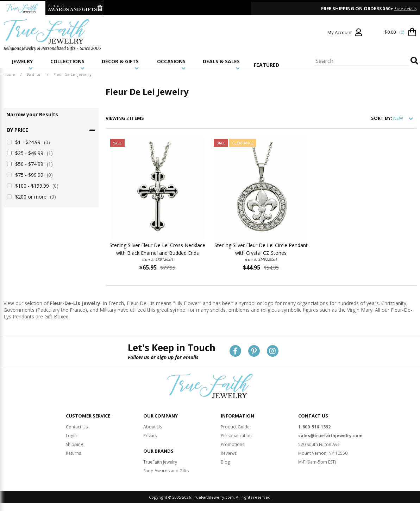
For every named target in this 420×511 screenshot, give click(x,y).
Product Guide (235, 427)
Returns (73, 453)
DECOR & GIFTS (120, 64)
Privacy (150, 436)
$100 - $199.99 (32, 185)
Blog (225, 462)
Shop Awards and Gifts (166, 471)
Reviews (229, 453)
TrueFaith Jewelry (160, 462)
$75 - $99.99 (30, 175)
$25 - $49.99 (30, 153)
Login (71, 436)
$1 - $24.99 (28, 142)
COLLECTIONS (67, 64)
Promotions (232, 444)
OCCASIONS (171, 64)
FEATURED (266, 65)
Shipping (74, 444)
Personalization (236, 436)
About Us (152, 427)
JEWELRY (22, 64)
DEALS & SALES (221, 64)
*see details (405, 8)
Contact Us (77, 427)
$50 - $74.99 (30, 164)
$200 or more (31, 196)
